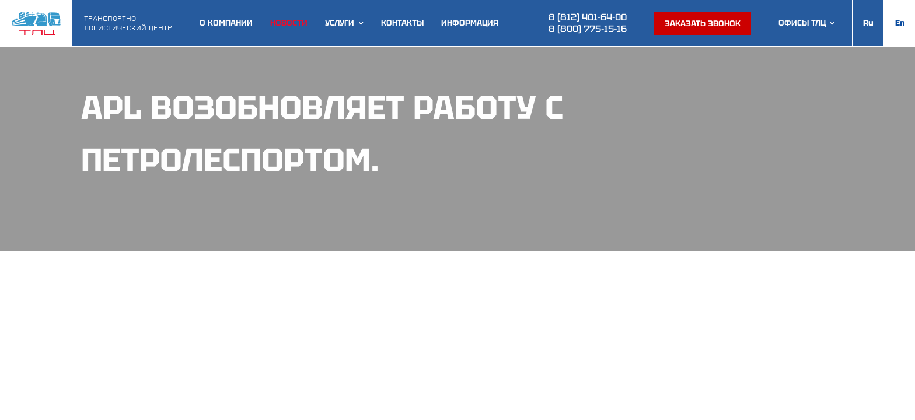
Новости (289, 23)
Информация (469, 23)
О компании (226, 23)
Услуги (339, 23)
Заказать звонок (703, 23)
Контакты (402, 23)
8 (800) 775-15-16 (588, 28)
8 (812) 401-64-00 (588, 17)
